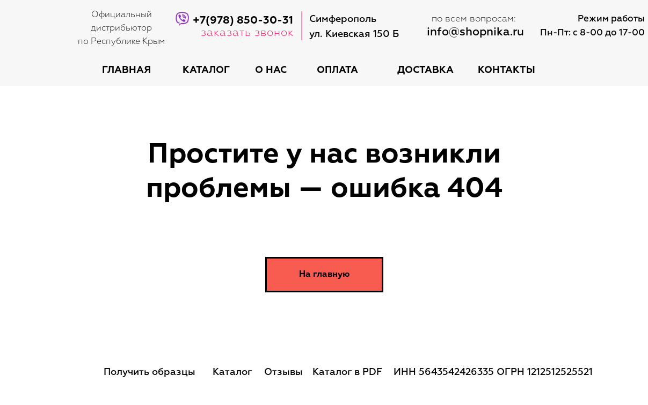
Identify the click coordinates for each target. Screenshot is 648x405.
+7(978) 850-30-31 (243, 20)
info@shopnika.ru (475, 32)
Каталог (232, 372)
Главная (126, 70)
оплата (337, 70)
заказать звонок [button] (247, 32)
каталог (206, 70)
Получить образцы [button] (149, 372)
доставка (425, 70)
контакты (506, 70)
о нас (271, 70)
